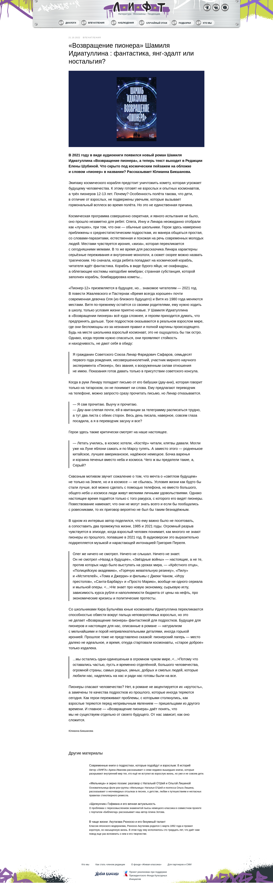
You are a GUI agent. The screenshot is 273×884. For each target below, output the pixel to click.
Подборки (185, 23)
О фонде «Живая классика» (146, 865)
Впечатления (96, 23)
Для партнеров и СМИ (180, 865)
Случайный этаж (156, 23)
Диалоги (71, 23)
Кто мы (207, 23)
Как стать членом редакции (110, 865)
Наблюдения (126, 23)
